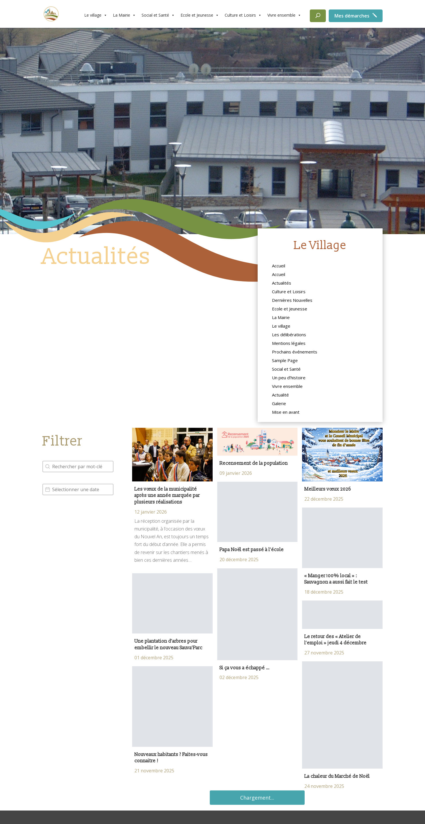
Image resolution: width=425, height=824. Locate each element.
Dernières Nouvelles (292, 300)
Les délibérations (289, 335)
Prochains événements (294, 352)
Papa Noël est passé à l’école (252, 550)
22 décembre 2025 (323, 499)
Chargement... (257, 797)
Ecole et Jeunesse (200, 15)
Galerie (279, 403)
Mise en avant (285, 412)
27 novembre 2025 (324, 653)
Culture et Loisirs (243, 15)
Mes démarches (351, 16)
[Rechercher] (318, 15)
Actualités (281, 283)
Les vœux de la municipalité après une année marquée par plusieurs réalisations (167, 495)
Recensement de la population (254, 463)
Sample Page (285, 360)
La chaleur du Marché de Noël (337, 776)
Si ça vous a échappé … (245, 668)
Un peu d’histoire (288, 378)
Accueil (278, 266)
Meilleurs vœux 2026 (327, 489)
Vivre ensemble (284, 15)
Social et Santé (158, 15)
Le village (95, 15)
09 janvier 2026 (236, 473)
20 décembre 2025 (239, 559)
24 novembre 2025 (324, 786)
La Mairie (124, 15)
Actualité (280, 395)
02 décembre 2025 (239, 677)
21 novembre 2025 (154, 770)
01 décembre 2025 (153, 657)
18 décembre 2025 (323, 592)
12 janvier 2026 (150, 512)
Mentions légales (288, 343)
